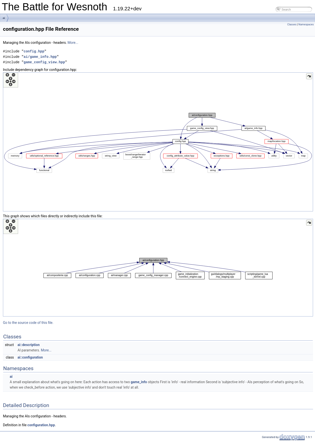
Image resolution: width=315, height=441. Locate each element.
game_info (139, 382)
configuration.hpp (41, 425)
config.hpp (34, 51)
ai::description (28, 345)
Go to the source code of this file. (28, 323)
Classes (291, 24)
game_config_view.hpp (44, 62)
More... (73, 43)
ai (4, 17)
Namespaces (306, 24)
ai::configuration (30, 357)
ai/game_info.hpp (40, 56)
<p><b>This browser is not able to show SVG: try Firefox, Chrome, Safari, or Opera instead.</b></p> (158, 142)
